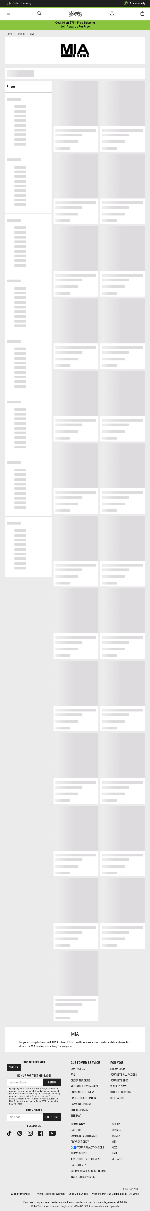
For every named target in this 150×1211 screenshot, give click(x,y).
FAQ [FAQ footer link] (73, 1074)
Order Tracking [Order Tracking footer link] (80, 1080)
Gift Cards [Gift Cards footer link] (117, 1098)
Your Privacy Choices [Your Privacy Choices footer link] (87, 1147)
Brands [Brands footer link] (116, 1129)
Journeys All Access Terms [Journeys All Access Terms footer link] (88, 1171)
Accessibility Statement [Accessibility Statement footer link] (86, 1159)
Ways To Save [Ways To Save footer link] (118, 1086)
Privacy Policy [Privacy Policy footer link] (80, 1141)
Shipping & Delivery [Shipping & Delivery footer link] (83, 1092)
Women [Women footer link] (116, 1135)
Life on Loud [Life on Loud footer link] (117, 1068)
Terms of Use (38, 1096)
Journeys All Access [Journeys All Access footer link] (123, 1074)
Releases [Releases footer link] (117, 1159)
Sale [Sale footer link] (115, 1153)
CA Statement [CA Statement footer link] (79, 1165)
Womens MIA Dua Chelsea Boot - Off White (115, 1193)
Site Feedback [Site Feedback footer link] (79, 1109)
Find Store (52, 1117)
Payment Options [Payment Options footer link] (81, 1104)
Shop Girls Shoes (78, 1193)
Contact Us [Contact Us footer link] (78, 1068)
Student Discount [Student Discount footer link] (121, 1092)
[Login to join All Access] (75, 23)
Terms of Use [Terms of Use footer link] (79, 1153)
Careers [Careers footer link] (76, 1129)
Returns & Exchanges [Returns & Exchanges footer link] (84, 1086)
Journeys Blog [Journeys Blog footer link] (119, 1080)
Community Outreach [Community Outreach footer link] (84, 1135)
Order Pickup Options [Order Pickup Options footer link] (84, 1098)
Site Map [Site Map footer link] (76, 1115)
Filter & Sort (28, 86)
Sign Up (13, 1067)
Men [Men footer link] (114, 1141)
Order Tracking (18, 3)
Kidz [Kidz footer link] (114, 1147)
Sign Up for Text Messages (34, 1075)
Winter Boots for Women (51, 1193)
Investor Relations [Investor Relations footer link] (83, 1176)
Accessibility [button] (133, 3)
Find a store (34, 1110)
